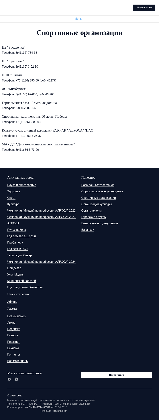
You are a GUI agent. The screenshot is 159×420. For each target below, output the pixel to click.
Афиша (12, 301)
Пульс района (16, 229)
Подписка (13, 328)
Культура (13, 204)
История (13, 335)
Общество (14, 268)
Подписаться (144, 7)
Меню (79, 18)
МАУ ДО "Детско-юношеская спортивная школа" (38, 144)
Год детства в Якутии (21, 236)
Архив (11, 322)
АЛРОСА (13, 223)
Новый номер (16, 316)
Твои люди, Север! (20, 255)
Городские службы (94, 216)
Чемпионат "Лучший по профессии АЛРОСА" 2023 (41, 216)
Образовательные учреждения (102, 191)
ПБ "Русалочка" (13, 47)
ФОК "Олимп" (12, 75)
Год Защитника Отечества (25, 287)
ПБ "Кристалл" (13, 61)
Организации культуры (96, 204)
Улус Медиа (15, 274)
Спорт (11, 197)
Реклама (13, 348)
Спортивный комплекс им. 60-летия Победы (34, 116)
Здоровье (13, 191)
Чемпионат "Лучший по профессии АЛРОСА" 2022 (41, 210)
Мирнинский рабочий (21, 280)
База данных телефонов (98, 185)
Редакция (13, 341)
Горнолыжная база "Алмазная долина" (30, 103)
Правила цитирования (54, 410)
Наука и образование (21, 185)
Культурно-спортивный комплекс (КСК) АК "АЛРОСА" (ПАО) (48, 130)
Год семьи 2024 (17, 248)
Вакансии (87, 229)
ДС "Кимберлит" (14, 89)
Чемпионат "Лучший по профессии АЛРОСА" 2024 (41, 261)
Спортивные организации (98, 197)
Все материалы (17, 360)
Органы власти (91, 210)
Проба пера (15, 242)
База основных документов (99, 223)
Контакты (13, 354)
